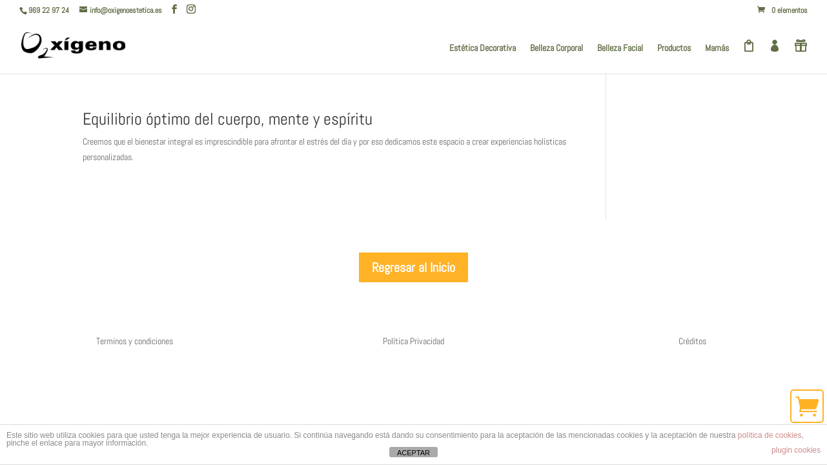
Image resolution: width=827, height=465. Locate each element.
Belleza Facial (620, 48)
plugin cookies (796, 450)
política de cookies (770, 435)
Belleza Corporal (556, 48)
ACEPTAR (413, 453)
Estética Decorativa (482, 48)
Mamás (717, 48)
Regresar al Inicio (413, 267)
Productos (674, 48)
